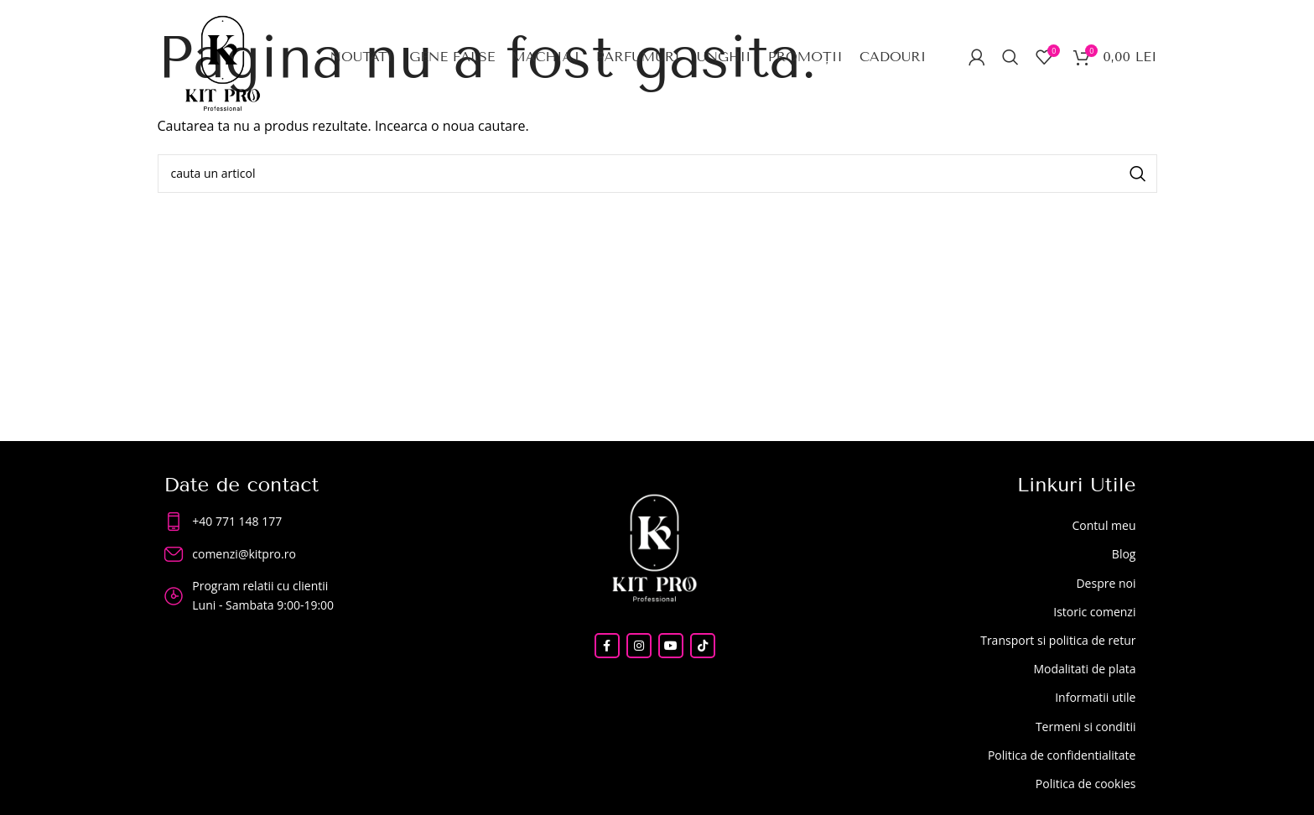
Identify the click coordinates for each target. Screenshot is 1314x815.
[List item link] (304, 521)
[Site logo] (223, 61)
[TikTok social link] (702, 645)
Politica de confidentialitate (1062, 755)
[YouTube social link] (670, 645)
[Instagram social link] (639, 645)
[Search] (1010, 57)
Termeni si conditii (1086, 727)
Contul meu (1103, 525)
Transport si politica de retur (1057, 640)
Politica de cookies (1086, 784)
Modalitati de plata (1084, 669)
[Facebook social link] (607, 645)
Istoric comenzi (1094, 612)
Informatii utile (1095, 697)
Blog (1124, 554)
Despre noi (1105, 583)
